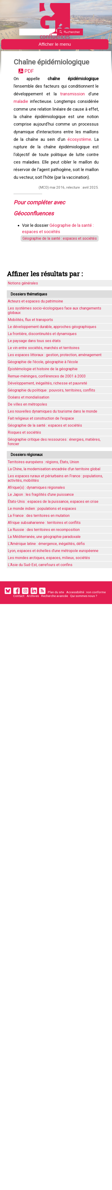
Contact (18, 604)
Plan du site (56, 600)
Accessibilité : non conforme (86, 600)
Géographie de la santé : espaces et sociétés (57, 245)
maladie (21, 103)
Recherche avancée (54, 604)
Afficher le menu (54, 44)
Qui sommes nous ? (83, 604)
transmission (72, 95)
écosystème (79, 143)
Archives (33, 604)
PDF (30, 72)
